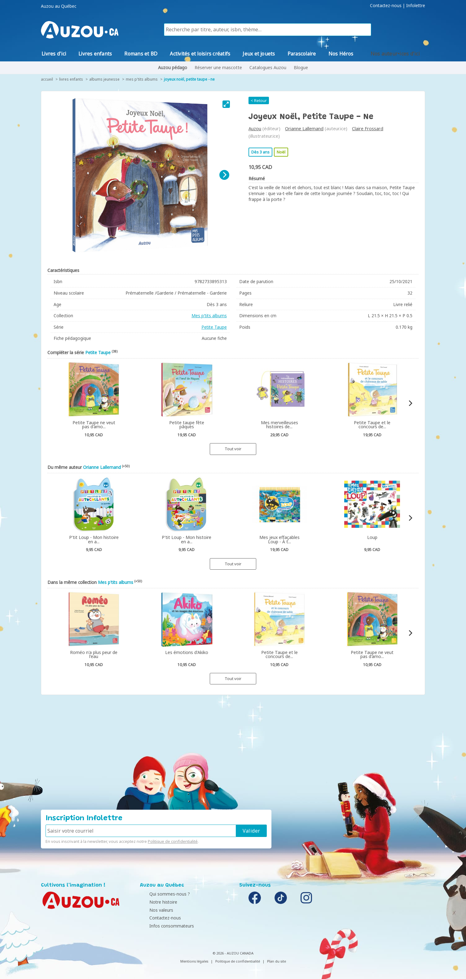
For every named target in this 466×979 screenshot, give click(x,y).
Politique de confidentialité (173, 841)
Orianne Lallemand (304, 128)
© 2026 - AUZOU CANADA (233, 953)
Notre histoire (155, 902)
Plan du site (276, 961)
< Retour (259, 100)
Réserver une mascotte (218, 67)
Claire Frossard (367, 128)
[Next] (224, 174)
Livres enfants (71, 79)
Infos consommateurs (164, 926)
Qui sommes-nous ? (162, 894)
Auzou (254, 128)
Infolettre (415, 5)
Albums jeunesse (104, 79)
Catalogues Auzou (267, 67)
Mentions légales (194, 961)
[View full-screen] (226, 104)
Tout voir (233, 449)
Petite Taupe (214, 327)
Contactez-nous (386, 5)
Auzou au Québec (58, 6)
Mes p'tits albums (142, 79)
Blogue (301, 67)
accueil (47, 79)
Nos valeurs (153, 910)
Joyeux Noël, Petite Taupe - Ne (189, 79)
